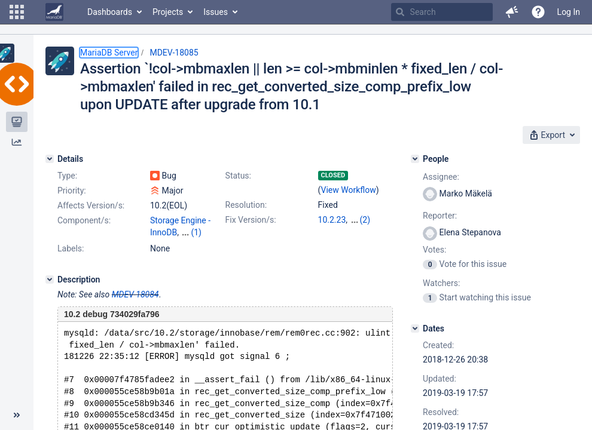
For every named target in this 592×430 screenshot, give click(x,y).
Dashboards (109, 12)
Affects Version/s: (90, 205)
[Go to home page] (54, 12)
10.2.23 (332, 220)
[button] (17, 12)
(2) (365, 220)
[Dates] (415, 328)
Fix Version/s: (250, 220)
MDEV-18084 (135, 294)
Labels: (70, 248)
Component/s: (84, 220)
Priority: (71, 190)
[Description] (49, 279)
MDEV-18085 (173, 52)
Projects (167, 12)
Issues (215, 12)
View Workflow (348, 190)
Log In (568, 12)
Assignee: (441, 177)
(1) (196, 232)
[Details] (49, 159)
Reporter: (440, 215)
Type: (67, 175)
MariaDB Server (109, 52)
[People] (415, 159)
